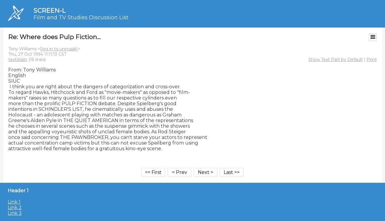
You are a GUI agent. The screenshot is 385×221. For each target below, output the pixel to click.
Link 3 (15, 213)
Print (372, 59)
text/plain (17, 59)
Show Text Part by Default (335, 59)
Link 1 (14, 202)
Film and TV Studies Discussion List (81, 17)
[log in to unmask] (59, 49)
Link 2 (15, 207)
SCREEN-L (50, 10)
